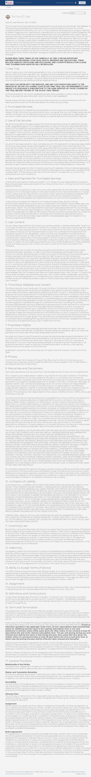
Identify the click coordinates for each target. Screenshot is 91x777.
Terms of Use (10, 774)
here (12, 360)
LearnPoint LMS (19, 772)
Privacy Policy (19, 774)
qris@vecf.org (80, 774)
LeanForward (48, 772)
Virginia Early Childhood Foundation (73, 772)
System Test (29, 774)
